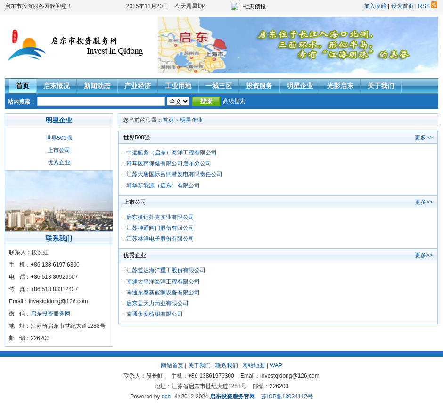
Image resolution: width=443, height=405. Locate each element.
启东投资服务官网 (232, 396)
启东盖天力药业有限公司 (157, 303)
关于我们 (381, 85)
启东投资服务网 (50, 313)
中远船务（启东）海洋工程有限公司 (171, 152)
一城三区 (218, 85)
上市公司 (59, 150)
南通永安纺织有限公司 (154, 314)
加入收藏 (375, 6)
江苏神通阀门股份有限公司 (160, 228)
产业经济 (137, 85)
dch (166, 396)
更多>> (424, 137)
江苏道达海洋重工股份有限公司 (165, 270)
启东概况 (56, 85)
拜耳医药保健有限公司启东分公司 (168, 163)
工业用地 (178, 85)
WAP (276, 365)
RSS (427, 6)
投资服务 (259, 85)
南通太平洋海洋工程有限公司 (163, 281)
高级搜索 (234, 101)
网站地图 (253, 365)
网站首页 (172, 365)
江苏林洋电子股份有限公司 (160, 238)
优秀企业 (59, 162)
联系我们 (226, 365)
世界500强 (59, 138)
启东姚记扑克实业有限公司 (160, 217)
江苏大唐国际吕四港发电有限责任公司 (174, 174)
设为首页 (402, 6)
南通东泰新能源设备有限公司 (163, 292)
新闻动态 (97, 85)
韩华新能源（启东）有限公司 (163, 185)
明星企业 (300, 85)
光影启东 (340, 85)
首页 (22, 85)
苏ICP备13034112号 (286, 396)
